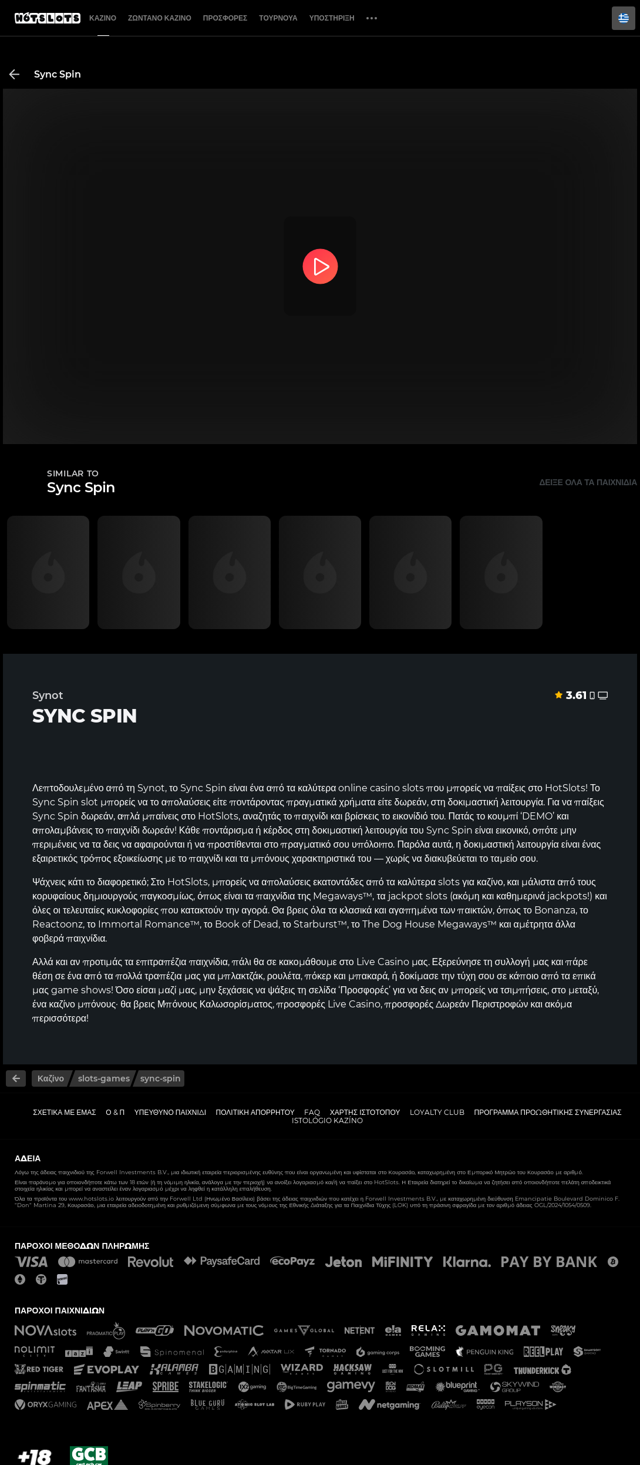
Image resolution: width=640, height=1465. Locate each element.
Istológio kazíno (327, 1120)
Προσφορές (225, 18)
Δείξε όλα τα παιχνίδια (588, 482)
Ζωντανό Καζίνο (159, 18)
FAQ (312, 1112)
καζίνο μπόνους (82, 1004)
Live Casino (382, 961)
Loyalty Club (437, 1112)
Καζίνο (102, 18)
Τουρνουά (278, 18)
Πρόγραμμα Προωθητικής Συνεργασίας (547, 1112)
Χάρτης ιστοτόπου (365, 1112)
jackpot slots (417, 896)
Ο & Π (115, 1112)
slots (449, 882)
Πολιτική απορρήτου (255, 1112)
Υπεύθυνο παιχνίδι (170, 1112)
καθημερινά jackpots (541, 896)
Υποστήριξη (332, 18)
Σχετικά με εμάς (64, 1112)
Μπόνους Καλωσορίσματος (214, 1004)
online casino (369, 788)
